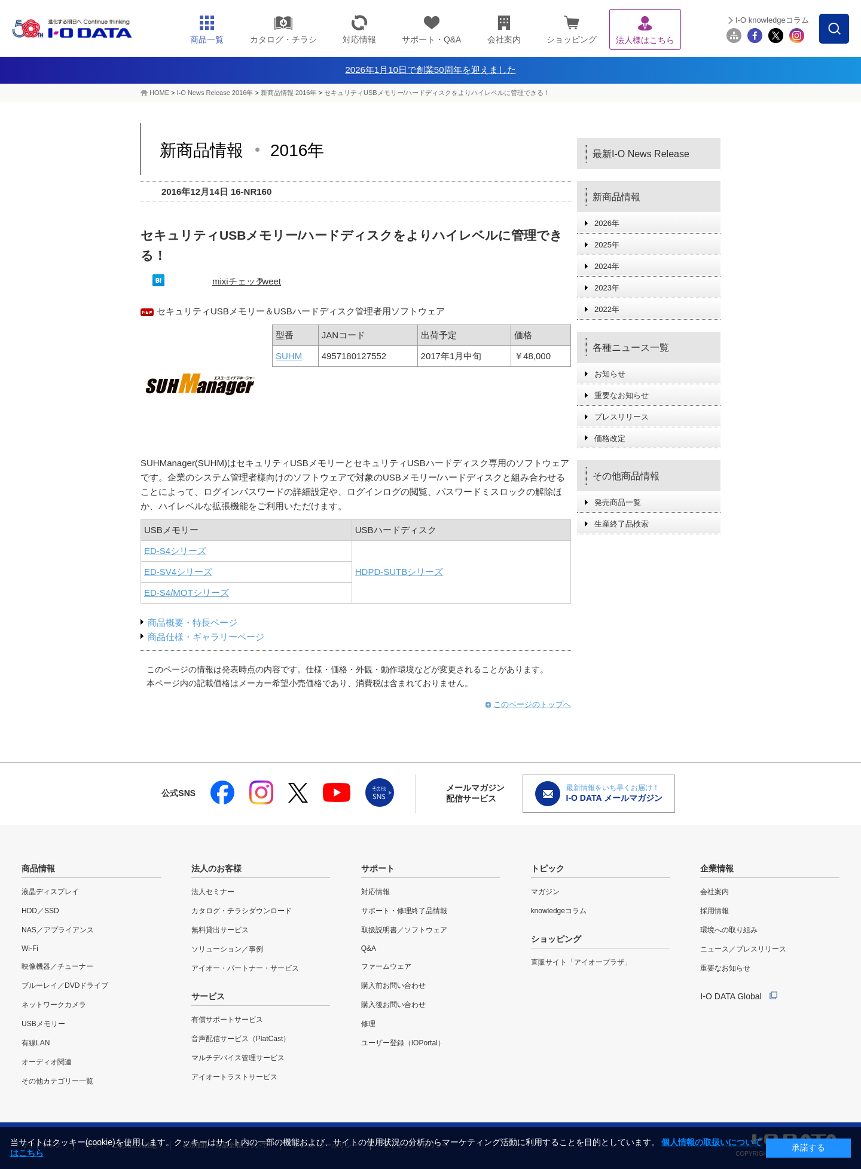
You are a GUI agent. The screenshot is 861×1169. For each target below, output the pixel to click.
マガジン (545, 892)
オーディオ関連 (47, 1062)
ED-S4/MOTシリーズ (186, 592)
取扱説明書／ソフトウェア (404, 930)
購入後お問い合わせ (393, 1004)
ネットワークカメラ (54, 1004)
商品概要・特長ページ (192, 622)
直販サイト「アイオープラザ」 (581, 962)
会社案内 (714, 892)
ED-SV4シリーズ (178, 572)
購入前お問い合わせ (393, 985)
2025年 (606, 244)
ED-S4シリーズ (175, 551)
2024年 (606, 266)
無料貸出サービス (220, 930)
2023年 (606, 287)
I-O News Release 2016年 (215, 92)
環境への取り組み (729, 930)
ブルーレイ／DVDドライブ (65, 985)
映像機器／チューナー (57, 966)
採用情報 (714, 911)
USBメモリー (43, 1024)
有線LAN (36, 1043)
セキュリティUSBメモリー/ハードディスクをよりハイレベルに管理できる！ (437, 92)
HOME (159, 92)
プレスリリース (621, 416)
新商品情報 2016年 (289, 92)
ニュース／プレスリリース (743, 949)
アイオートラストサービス (234, 1077)
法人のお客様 (216, 868)
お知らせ (609, 373)
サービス (208, 996)
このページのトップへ (532, 704)
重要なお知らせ (621, 395)
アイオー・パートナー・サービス (245, 968)
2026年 (606, 223)
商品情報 (38, 868)
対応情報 (375, 892)
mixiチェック (238, 281)
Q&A (368, 948)
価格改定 (609, 438)
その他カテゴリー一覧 (57, 1081)
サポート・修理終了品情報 (404, 911)
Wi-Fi (30, 948)
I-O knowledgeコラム (772, 20)
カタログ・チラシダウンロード (241, 911)
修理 (368, 1024)
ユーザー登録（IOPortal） (403, 1043)
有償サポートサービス (227, 1019)
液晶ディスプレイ (50, 892)
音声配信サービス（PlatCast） (240, 1039)
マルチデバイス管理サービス (238, 1058)
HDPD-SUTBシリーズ (399, 572)
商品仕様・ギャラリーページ (206, 637)
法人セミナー (212, 892)
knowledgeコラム (559, 911)
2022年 (606, 309)
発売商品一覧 (617, 502)
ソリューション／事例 (227, 949)
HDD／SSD (40, 911)
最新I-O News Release (641, 154)
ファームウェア (386, 966)
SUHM (289, 356)
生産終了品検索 (621, 523)
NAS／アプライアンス (58, 930)
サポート (378, 868)
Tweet (269, 281)
